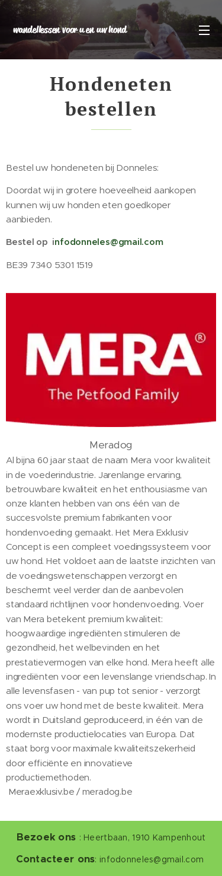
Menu (204, 30)
